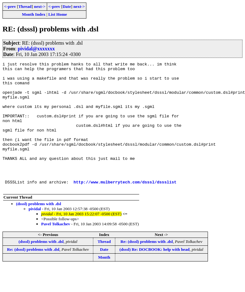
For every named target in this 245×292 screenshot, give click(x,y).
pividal (35, 234)
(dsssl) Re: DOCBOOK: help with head (154, 274)
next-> (39, 6)
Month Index (33, 14)
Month (104, 282)
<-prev (10, 6)
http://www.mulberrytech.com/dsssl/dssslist (125, 206)
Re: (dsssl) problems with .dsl (146, 267)
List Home (57, 14)
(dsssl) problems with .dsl (38, 229)
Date (67, 6)
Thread (24, 6)
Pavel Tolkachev (55, 249)
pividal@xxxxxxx (36, 48)
